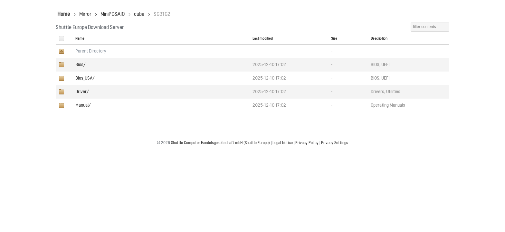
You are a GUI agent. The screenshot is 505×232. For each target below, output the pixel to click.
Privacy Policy (307, 143)
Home (63, 14)
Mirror (85, 14)
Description (379, 38)
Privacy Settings (334, 143)
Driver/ (82, 92)
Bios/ (80, 65)
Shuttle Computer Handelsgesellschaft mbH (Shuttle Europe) (220, 143)
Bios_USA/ (84, 78)
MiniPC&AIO (112, 14)
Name (79, 38)
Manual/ (83, 105)
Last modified (262, 38)
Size (334, 38)
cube (139, 14)
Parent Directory (90, 51)
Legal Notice (282, 143)
